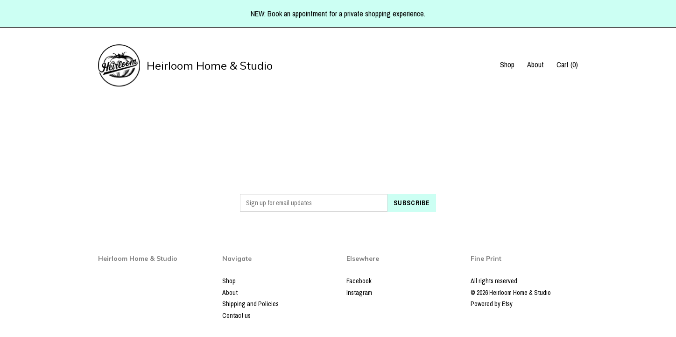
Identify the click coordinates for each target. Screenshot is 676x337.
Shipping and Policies (250, 304)
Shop (507, 64)
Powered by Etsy (492, 304)
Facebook (359, 281)
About (535, 64)
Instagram (359, 292)
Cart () (567, 64)
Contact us (236, 315)
